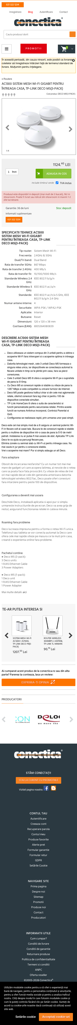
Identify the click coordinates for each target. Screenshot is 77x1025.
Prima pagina (38, 886)
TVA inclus (65, 183)
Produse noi (38, 907)
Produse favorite (38, 839)
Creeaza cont (38, 824)
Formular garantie (38, 850)
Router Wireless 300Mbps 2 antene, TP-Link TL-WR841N (53, 641)
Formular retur (38, 855)
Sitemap (38, 897)
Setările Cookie (38, 865)
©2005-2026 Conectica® (38, 980)
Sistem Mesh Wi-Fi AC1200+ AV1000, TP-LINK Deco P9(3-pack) (22, 642)
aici (25, 592)
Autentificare (38, 819)
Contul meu (38, 834)
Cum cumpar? (38, 938)
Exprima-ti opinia (35, 682)
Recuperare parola (38, 829)
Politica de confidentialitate (38, 959)
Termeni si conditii (38, 964)
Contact (38, 912)
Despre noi (38, 892)
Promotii (34, 48)
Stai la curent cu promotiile (38, 780)
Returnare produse (38, 954)
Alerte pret (38, 845)
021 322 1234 (12, 5)
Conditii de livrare (38, 944)
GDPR (38, 860)
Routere (7, 79)
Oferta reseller (38, 975)
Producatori (38, 918)
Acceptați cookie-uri (56, 1017)
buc (14, 171)
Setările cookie (25, 1017)
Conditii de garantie (38, 949)
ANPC (38, 970)
